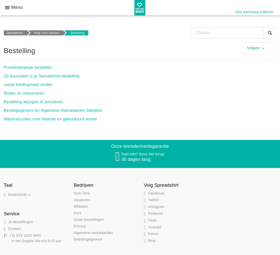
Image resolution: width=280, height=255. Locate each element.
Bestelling (78, 33)
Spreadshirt (14, 33)
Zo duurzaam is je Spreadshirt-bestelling (41, 76)
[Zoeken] (233, 32)
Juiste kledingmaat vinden (28, 84)
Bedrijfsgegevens (88, 239)
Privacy (80, 226)
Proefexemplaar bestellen (28, 67)
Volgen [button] (253, 48)
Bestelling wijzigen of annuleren (33, 102)
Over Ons (82, 193)
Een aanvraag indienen (255, 12)
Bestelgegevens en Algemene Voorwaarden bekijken (53, 110)
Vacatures (82, 200)
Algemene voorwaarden (93, 233)
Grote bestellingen (89, 220)
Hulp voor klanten (46, 33)
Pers (78, 213)
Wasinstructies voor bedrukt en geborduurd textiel (50, 119)
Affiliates (81, 206)
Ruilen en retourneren (24, 93)
